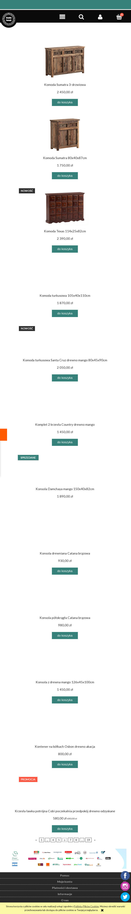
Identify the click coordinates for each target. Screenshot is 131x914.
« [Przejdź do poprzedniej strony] (36, 839)
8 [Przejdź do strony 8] (76, 839)
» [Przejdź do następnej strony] (95, 839)
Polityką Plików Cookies (86, 906)
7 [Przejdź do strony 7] (70, 839)
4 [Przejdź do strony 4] (53, 839)
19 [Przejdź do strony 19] (88, 839)
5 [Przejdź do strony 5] (59, 839)
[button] (62, 17)
